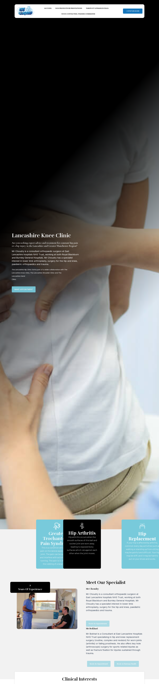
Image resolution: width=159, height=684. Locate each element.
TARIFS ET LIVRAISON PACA (97, 6)
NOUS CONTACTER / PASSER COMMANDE (78, 12)
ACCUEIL (48, 6)
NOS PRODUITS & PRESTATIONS (68, 6)
